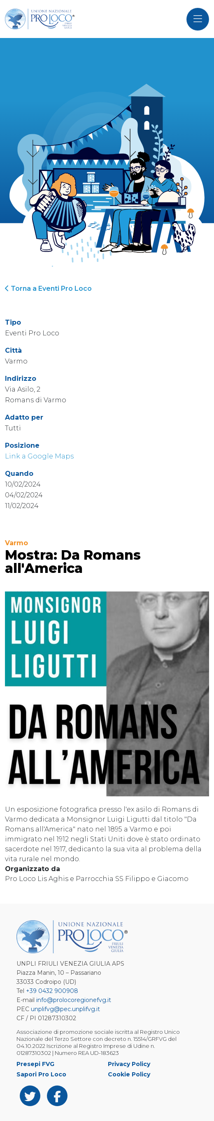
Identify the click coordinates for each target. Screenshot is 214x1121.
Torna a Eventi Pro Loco (48, 288)
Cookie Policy (129, 1074)
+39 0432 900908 (52, 991)
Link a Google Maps (39, 456)
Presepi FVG (35, 1064)
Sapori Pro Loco (41, 1074)
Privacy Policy (129, 1064)
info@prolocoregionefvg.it (73, 1000)
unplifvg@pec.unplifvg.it (65, 1009)
